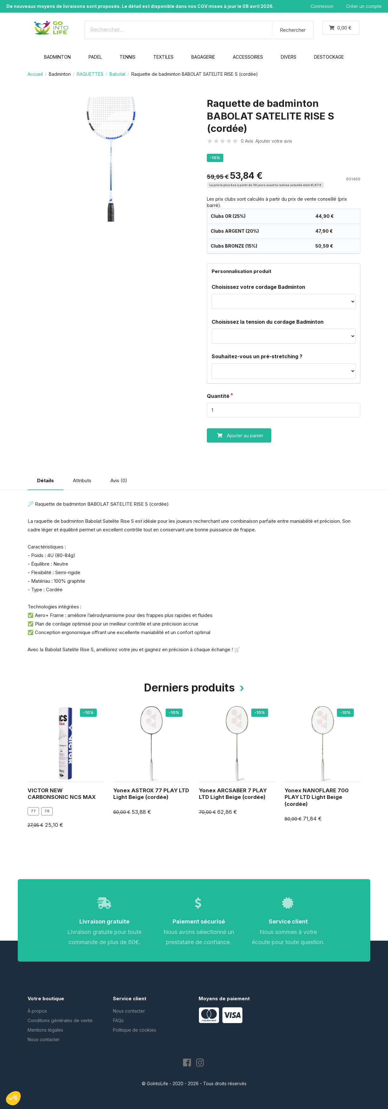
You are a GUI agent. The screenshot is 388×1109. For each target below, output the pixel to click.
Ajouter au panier (235, 435)
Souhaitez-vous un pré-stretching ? (257, 356)
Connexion (322, 6)
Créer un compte (364, 6)
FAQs (118, 1020)
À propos (37, 1011)
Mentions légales (45, 1030)
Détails (45, 480)
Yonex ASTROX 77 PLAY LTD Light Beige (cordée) (151, 794)
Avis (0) (118, 480)
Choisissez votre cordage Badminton (258, 287)
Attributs (82, 480)
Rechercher (293, 30)
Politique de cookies (134, 1030)
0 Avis (247, 141)
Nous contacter (44, 1039)
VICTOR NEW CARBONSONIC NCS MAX (62, 794)
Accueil (35, 74)
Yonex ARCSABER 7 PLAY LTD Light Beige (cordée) (233, 794)
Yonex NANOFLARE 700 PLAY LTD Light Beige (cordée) (317, 797)
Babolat (117, 74)
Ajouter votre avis (273, 141)
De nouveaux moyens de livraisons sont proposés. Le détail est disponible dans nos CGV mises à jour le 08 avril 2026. (140, 6)
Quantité (218, 396)
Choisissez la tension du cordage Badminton (268, 322)
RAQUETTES (90, 74)
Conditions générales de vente (60, 1020)
